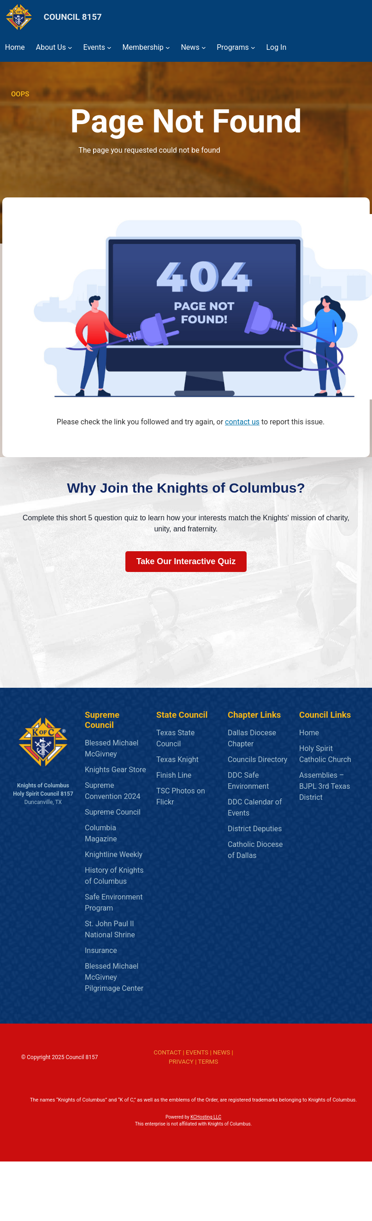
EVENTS (197, 1052)
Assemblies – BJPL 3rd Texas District (324, 786)
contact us (242, 421)
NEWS (221, 1052)
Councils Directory (257, 759)
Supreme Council (113, 812)
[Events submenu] (109, 47)
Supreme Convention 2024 (112, 791)
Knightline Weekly (113, 854)
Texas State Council (175, 738)
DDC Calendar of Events (255, 807)
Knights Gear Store (115, 769)
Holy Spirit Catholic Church (325, 754)
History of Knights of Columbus (114, 876)
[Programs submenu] (253, 47)
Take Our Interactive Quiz (186, 561)
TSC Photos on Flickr (180, 796)
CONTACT (167, 1052)
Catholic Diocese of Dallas (255, 850)
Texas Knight (177, 759)
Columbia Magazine (101, 833)
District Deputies (255, 828)
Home (309, 732)
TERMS (208, 1061)
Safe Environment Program (113, 902)
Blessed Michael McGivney (111, 748)
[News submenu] (203, 47)
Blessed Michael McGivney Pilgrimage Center (114, 977)
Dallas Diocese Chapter (252, 738)
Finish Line (173, 775)
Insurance (101, 950)
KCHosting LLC (205, 1117)
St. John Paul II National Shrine (110, 929)
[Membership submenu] (167, 47)
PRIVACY (181, 1061)
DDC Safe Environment (248, 781)
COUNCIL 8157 (73, 17)
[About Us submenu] (70, 47)
